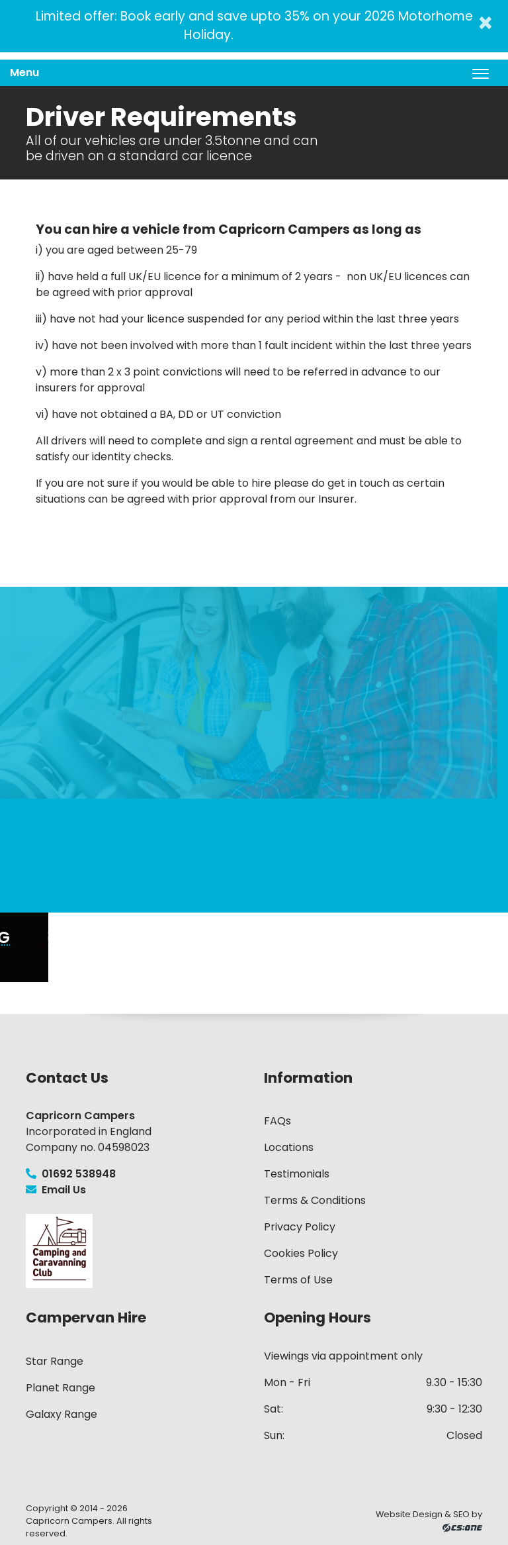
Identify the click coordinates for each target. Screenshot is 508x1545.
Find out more (278, 35)
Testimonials (296, 1173)
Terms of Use (298, 1279)
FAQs (277, 1120)
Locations (289, 1147)
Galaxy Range (61, 1414)
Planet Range (60, 1387)
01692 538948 (71, 1173)
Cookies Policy (301, 1253)
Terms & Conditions (315, 1200)
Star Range (54, 1361)
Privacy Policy (299, 1226)
